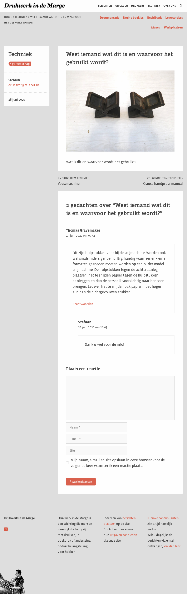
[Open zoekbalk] (179, 6)
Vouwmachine (73, 181)
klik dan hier (172, 546)
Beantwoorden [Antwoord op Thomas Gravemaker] (83, 304)
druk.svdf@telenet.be (24, 85)
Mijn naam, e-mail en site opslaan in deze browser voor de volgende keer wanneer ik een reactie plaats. (117, 463)
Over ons (169, 5)
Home (8, 17)
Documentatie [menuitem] (109, 17)
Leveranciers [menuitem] (174, 17)
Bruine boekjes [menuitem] (133, 17)
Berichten (105, 5)
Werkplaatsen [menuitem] (173, 27)
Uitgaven (121, 5)
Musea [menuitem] (155, 27)
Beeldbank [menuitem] (154, 17)
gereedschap (21, 63)
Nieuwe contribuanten (163, 518)
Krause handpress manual (163, 181)
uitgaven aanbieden (123, 535)
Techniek (154, 5)
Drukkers (137, 5)
